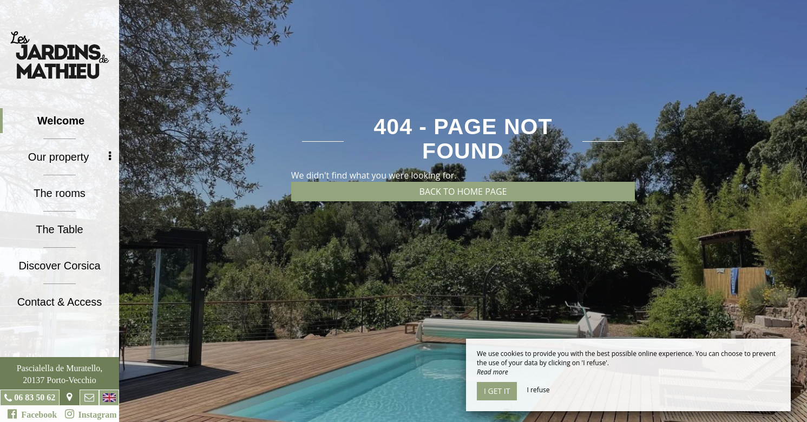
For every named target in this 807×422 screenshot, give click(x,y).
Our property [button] (69, 157)
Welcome (60, 121)
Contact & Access (59, 302)
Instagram (91, 413)
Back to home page (463, 191)
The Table (59, 229)
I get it (497, 391)
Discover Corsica (59, 266)
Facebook (32, 413)
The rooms (60, 193)
